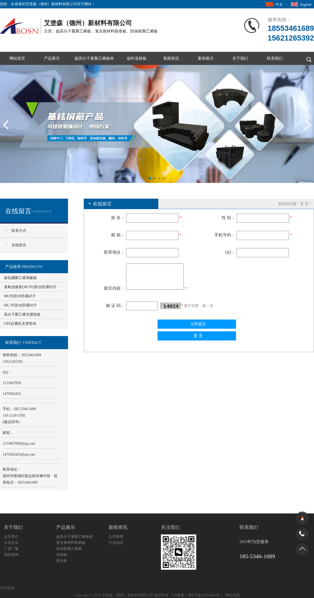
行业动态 (116, 543)
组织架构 (11, 555)
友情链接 (7, 588)
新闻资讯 (171, 58)
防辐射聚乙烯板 (69, 549)
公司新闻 (116, 537)
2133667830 (19, 443)
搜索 (307, 58)
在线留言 (19, 245)
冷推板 (61, 555)
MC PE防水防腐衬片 (20, 305)
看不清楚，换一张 (198, 306)
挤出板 (61, 561)
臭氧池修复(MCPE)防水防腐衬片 (30, 287)
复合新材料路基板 (71, 543)
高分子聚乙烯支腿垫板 (22, 314)
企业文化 (11, 543)
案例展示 (206, 58)
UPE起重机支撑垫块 (20, 324)
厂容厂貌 (11, 549)
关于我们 (240, 58)
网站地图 (232, 595)
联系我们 (275, 58)
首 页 (304, 204)
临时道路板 (137, 58)
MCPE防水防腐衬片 (20, 296)
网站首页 (17, 58)
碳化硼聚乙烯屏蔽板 (20, 278)
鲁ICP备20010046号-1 (205, 595)
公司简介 (11, 537)
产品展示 (52, 58)
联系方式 (19, 231)
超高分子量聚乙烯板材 (94, 58)
